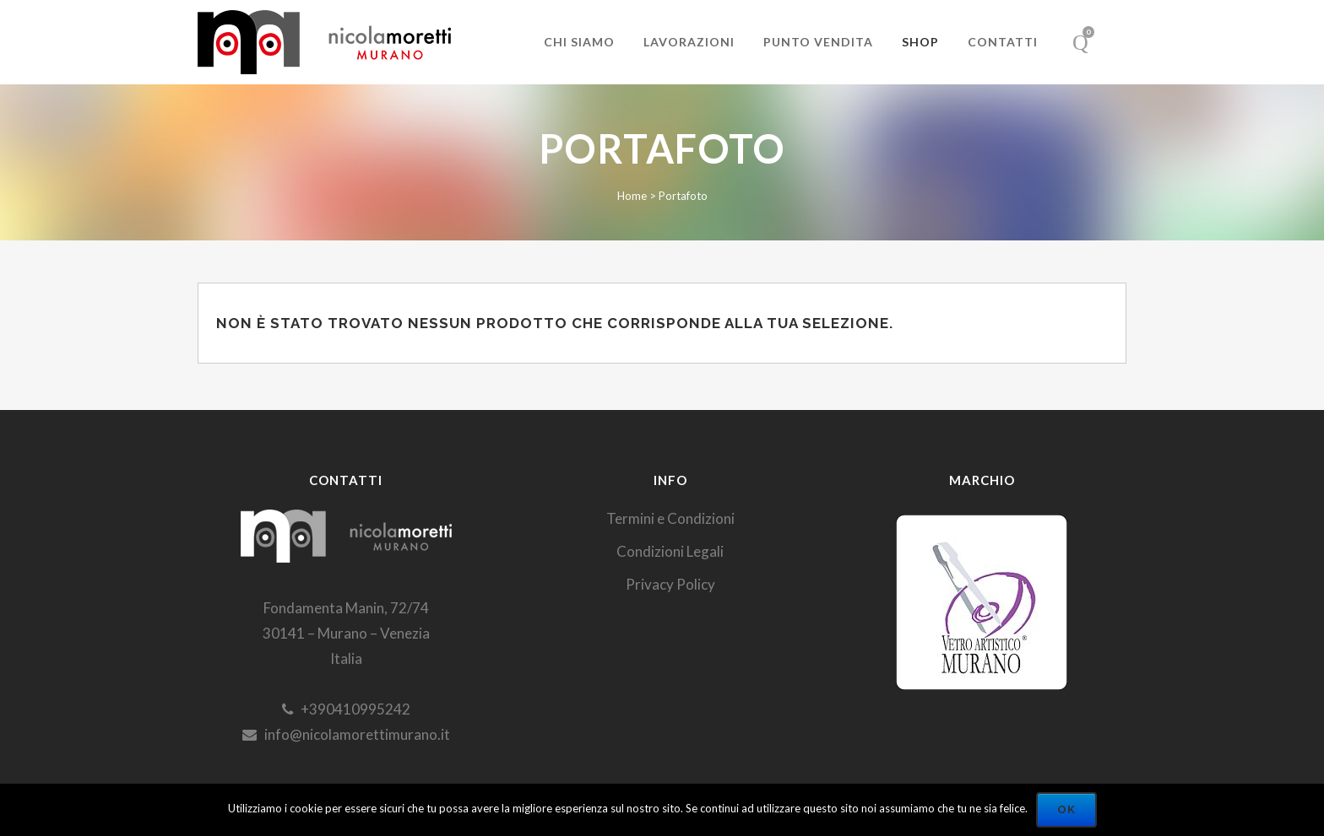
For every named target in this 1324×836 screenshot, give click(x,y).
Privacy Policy (670, 584)
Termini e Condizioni (670, 518)
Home (632, 195)
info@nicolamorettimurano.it (346, 734)
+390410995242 (346, 709)
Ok (1066, 809)
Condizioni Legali (670, 551)
